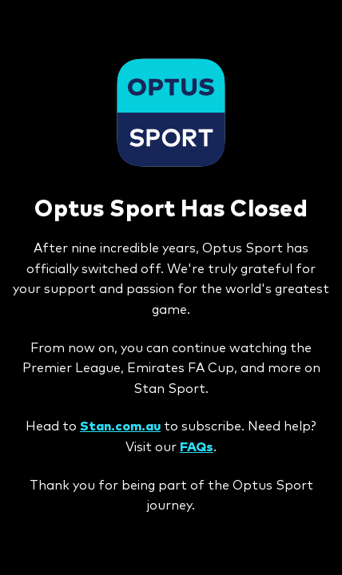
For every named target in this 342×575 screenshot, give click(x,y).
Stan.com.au (120, 426)
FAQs (196, 447)
